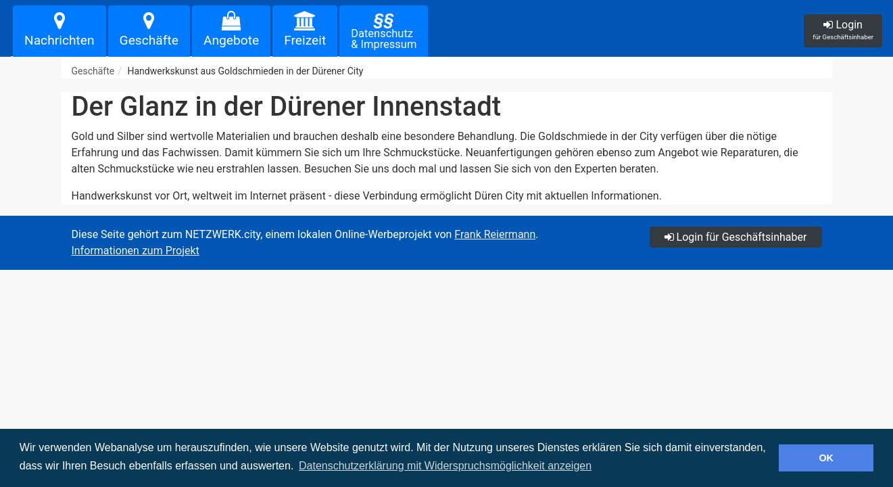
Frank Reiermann (494, 234)
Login (843, 29)
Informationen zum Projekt (135, 250)
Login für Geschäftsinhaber (736, 237)
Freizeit (305, 29)
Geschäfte (149, 29)
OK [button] (826, 458)
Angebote (231, 29)
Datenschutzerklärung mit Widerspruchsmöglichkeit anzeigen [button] (445, 465)
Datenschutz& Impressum (383, 30)
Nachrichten (59, 29)
